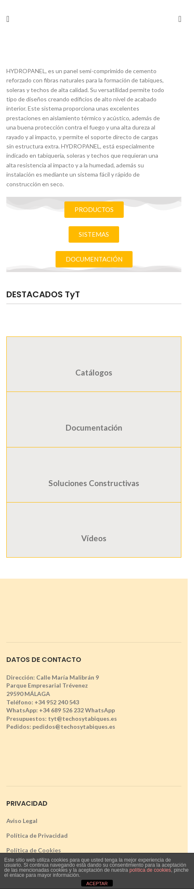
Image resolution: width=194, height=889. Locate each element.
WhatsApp (100, 710)
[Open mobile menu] (7, 19)
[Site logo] (93, 18)
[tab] (93, 364)
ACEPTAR (97, 883)
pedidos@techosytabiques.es (73, 726)
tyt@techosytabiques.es (82, 718)
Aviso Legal (21, 820)
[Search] (180, 19)
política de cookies (150, 870)
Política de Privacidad (37, 835)
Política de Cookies (33, 850)
